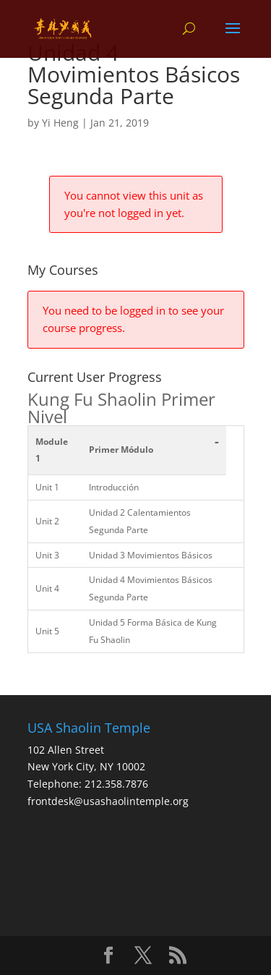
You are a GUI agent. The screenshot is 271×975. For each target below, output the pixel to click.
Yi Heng (60, 122)
